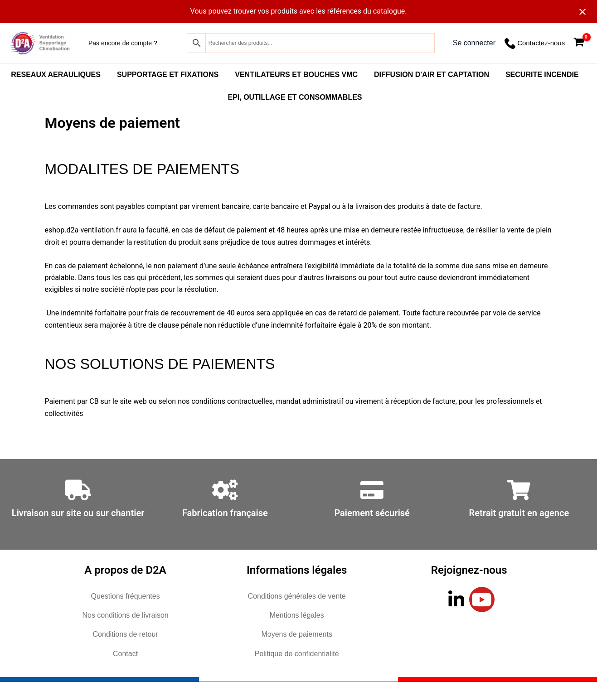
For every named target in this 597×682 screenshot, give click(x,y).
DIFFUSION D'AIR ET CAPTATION (431, 74)
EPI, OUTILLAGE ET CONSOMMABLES (295, 97)
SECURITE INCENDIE (542, 74)
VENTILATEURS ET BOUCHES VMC (296, 74)
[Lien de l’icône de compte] (474, 43)
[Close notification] (582, 11)
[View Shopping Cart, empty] (578, 43)
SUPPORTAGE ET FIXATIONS (167, 74)
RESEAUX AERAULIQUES (56, 74)
